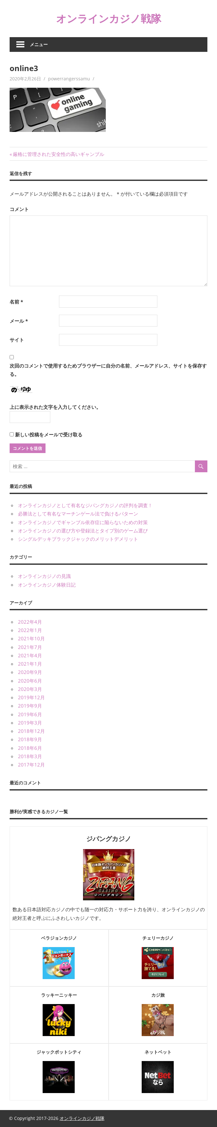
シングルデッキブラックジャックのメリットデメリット (78, 539)
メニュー (39, 44)
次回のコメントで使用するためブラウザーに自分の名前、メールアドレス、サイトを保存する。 (108, 369)
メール (19, 321)
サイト (17, 339)
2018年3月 (30, 756)
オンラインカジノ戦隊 (108, 18)
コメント (19, 209)
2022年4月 (30, 622)
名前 (16, 301)
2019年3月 (30, 722)
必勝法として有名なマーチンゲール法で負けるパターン (78, 513)
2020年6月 (30, 680)
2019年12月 (31, 697)
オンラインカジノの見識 (44, 576)
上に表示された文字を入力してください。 (55, 407)
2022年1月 (30, 630)
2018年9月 (30, 739)
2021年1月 (30, 664)
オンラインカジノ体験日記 (47, 584)
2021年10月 (31, 638)
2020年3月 (30, 689)
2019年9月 (30, 705)
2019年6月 (30, 714)
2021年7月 (30, 647)
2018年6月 (30, 748)
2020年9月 (30, 672)
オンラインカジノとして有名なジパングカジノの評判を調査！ (85, 505)
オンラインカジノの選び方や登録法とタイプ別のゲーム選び (83, 530)
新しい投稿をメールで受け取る (48, 434)
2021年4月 (30, 655)
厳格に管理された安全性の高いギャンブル (58, 154)
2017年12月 (31, 764)
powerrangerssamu (69, 79)
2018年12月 (31, 731)
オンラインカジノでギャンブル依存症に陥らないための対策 (83, 522)
